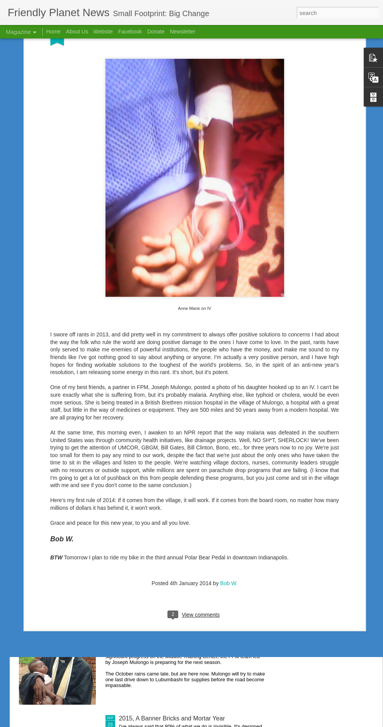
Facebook (130, 31)
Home (53, 31)
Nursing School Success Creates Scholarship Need (189, 544)
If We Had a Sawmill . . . (151, 631)
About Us (77, 31)
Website (103, 31)
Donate (155, 31)
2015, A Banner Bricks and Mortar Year (172, 718)
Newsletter (182, 31)
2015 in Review (140, 456)
